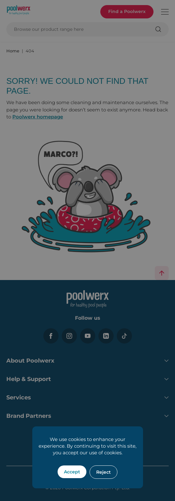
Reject (103, 472)
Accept (72, 472)
